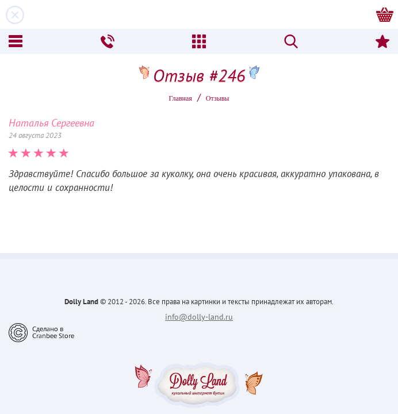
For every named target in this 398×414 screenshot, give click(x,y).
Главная (180, 98)
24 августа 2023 (35, 135)
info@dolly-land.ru (199, 317)
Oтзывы (217, 98)
